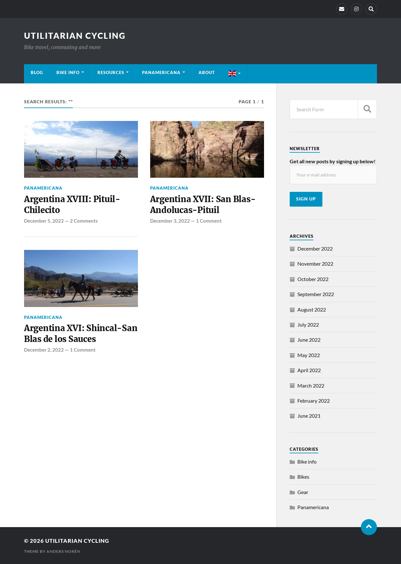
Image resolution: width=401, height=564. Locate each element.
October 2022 (312, 279)
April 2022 (309, 370)
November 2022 (315, 264)
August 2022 (311, 309)
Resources (111, 72)
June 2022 (308, 340)
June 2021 (308, 416)
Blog (37, 72)
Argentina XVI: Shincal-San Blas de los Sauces (80, 333)
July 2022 (308, 324)
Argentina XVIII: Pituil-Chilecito (72, 204)
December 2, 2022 (44, 350)
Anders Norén (63, 551)
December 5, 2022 (44, 221)
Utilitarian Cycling (75, 35)
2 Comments (84, 221)
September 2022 (315, 294)
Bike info (68, 72)
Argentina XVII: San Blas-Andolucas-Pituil (203, 204)
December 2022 (315, 248)
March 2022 (310, 385)
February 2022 (313, 400)
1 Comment (209, 221)
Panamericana (161, 72)
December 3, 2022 (170, 221)
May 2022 (308, 355)
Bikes (303, 477)
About (207, 72)
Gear (302, 492)
